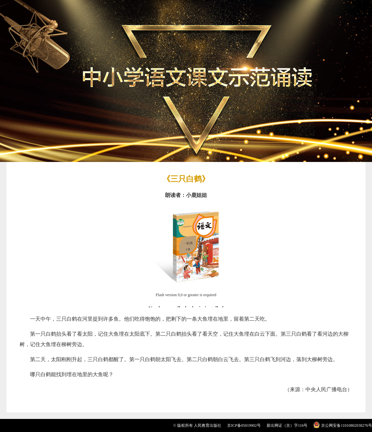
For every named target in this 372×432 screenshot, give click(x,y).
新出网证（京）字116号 (287, 425)
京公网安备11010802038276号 (346, 425)
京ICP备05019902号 (244, 425)
